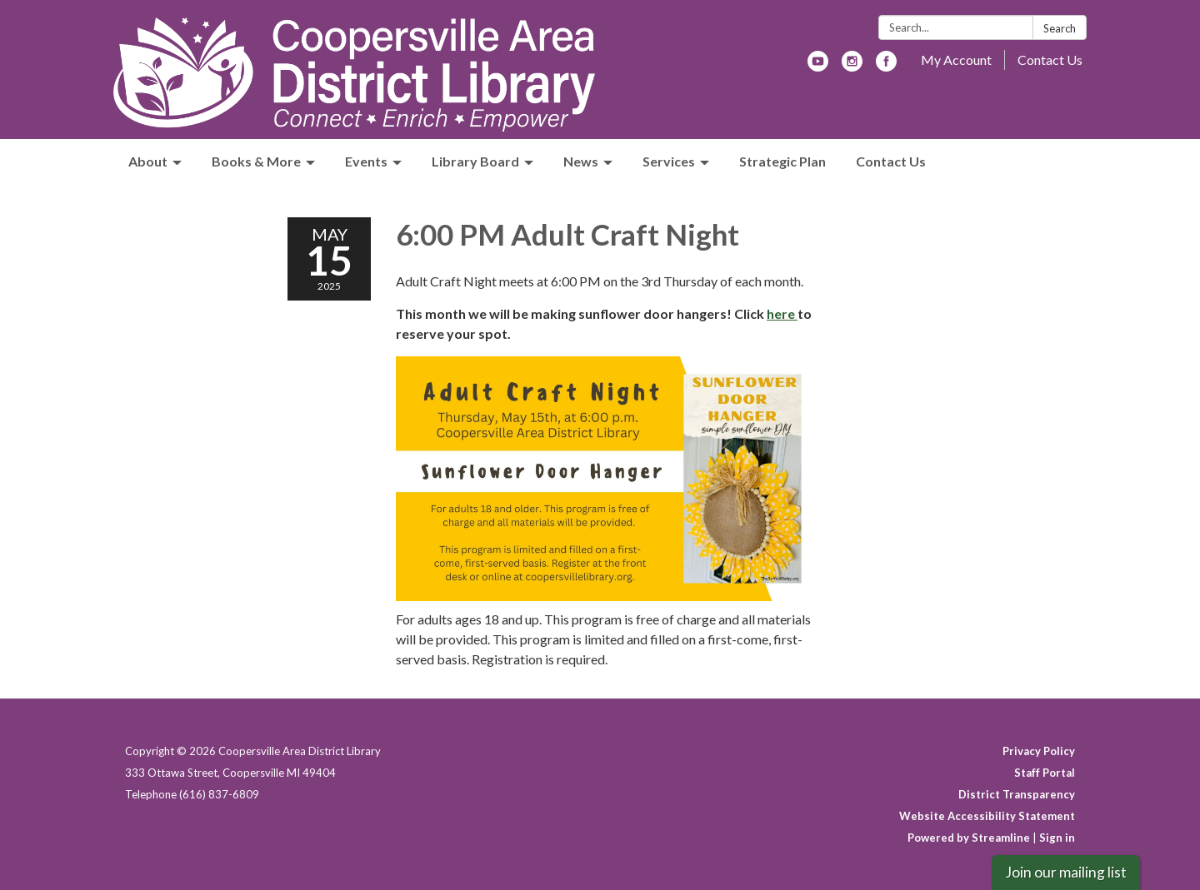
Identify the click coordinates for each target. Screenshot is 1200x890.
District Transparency (1016, 794)
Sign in (1057, 837)
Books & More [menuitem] (256, 161)
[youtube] (818, 66)
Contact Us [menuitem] (891, 161)
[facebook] (886, 66)
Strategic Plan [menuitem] (782, 161)
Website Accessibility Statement (987, 816)
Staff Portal (1044, 772)
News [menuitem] (580, 161)
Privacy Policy (1038, 751)
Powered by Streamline (969, 837)
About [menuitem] (148, 161)
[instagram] (852, 66)
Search (1059, 28)
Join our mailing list (1066, 872)
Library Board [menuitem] (475, 161)
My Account (956, 59)
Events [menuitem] (366, 161)
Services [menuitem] (668, 161)
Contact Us (1050, 59)
